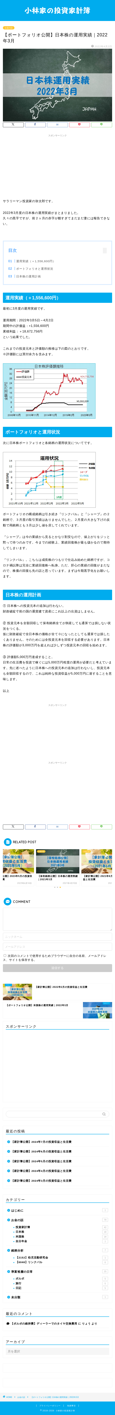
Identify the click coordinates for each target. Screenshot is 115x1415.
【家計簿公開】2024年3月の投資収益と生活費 (41, 1180)
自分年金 (62, 1241)
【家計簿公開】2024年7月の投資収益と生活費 (41, 1141)
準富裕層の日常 (59, 1271)
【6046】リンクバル (62, 1262)
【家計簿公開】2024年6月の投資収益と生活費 (41, 1151)
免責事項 (71, 1406)
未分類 (59, 1297)
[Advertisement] (57, 166)
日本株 (62, 1232)
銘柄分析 (59, 1250)
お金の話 (9, 28)
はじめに (59, 1210)
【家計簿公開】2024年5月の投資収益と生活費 (41, 1161)
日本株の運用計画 (28, 276)
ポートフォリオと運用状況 (34, 268)
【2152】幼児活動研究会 (62, 1258)
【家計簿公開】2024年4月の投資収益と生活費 (41, 1171)
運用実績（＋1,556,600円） (36, 261)
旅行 (62, 1283)
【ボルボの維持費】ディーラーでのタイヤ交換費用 (44, 1323)
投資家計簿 (62, 1227)
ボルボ (62, 1279)
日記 (62, 1288)
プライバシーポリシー (50, 1406)
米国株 (62, 1237)
